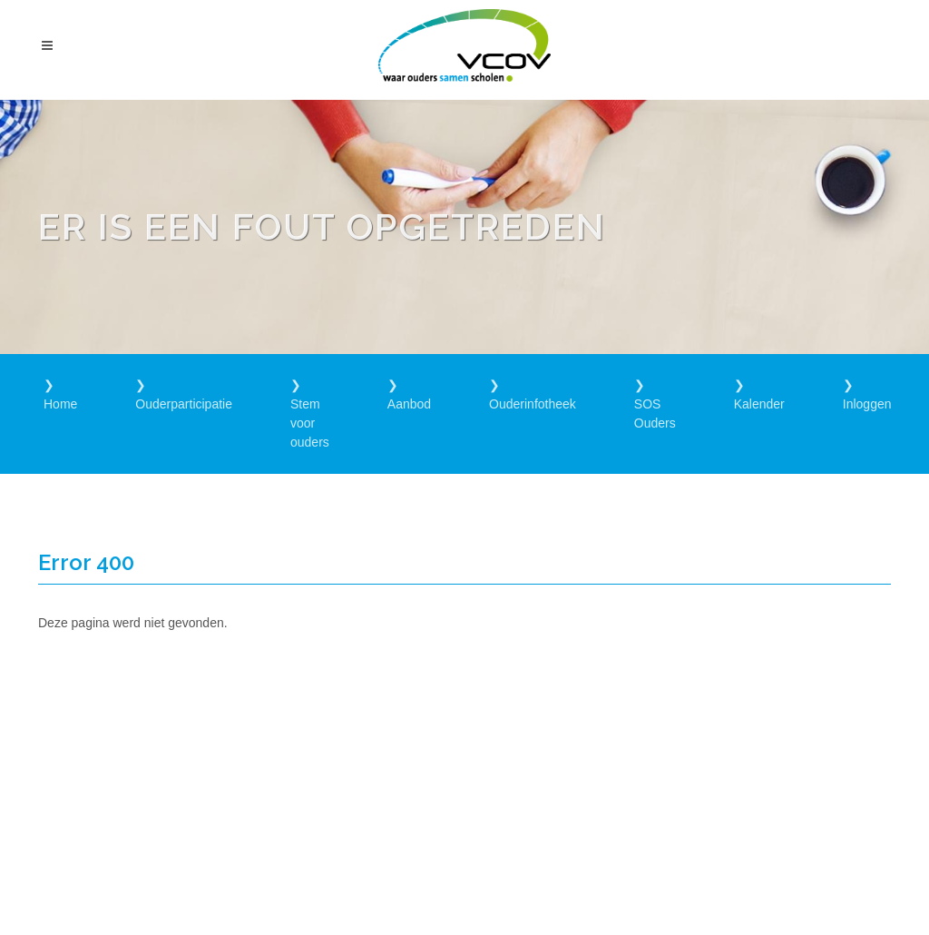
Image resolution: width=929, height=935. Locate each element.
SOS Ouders (655, 413)
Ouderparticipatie (183, 404)
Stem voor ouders (309, 423)
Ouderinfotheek (532, 404)
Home (60, 404)
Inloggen (867, 404)
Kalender (759, 404)
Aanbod (409, 404)
